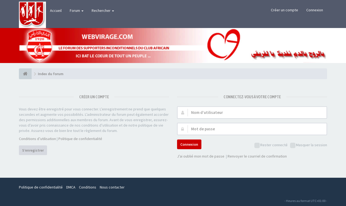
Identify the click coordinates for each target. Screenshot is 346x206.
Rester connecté (271, 145)
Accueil (56, 10)
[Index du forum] (25, 73)
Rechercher (103, 10)
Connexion (314, 10)
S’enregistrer (33, 150)
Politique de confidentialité (80, 138)
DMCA (70, 187)
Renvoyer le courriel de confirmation (257, 156)
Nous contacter (112, 187)
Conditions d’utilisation (37, 138)
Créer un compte (284, 10)
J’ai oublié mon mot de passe (200, 156)
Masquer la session (308, 145)
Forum (77, 10)
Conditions (87, 187)
